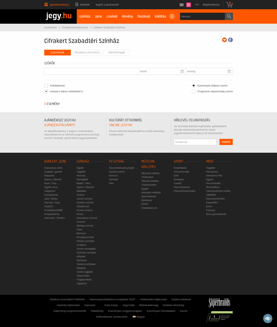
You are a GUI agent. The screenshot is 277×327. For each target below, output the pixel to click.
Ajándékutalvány (59, 4)
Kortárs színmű (85, 202)
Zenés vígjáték (85, 271)
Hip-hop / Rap (52, 202)
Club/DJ (48, 206)
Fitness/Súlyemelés (184, 190)
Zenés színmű (84, 198)
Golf (176, 175)
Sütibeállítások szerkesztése (111, 316)
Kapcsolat (89, 305)
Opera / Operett (53, 179)
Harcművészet (182, 187)
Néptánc (81, 268)
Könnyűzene (51, 194)
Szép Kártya (111, 305)
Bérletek (85, 4)
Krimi (79, 229)
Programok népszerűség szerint (215, 91)
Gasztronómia (117, 171)
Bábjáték (81, 190)
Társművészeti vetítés (218, 190)
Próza (80, 214)
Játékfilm (211, 194)
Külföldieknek (57, 85)
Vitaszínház (83, 275)
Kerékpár (179, 179)
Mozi (209, 161)
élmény (127, 16)
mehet (226, 142)
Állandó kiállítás (150, 180)
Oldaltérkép (97, 310)
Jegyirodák (129, 305)
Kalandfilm (212, 202)
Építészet (146, 200)
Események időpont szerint (212, 85)
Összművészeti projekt (121, 167)
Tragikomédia (84, 279)
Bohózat (81, 233)
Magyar (139, 316)
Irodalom (81, 244)
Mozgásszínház (85, 237)
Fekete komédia (85, 241)
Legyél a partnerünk (107, 4)
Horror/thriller (213, 183)
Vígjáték (81, 171)
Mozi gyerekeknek (216, 214)
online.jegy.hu (120, 125)
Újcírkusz (82, 260)
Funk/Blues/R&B (53, 210)
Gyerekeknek (148, 196)
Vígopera (82, 283)
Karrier (183, 310)
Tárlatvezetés (148, 184)
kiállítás (160, 16)
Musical (81, 175)
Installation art (149, 207)
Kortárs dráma (84, 210)
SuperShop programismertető (69, 310)
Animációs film (214, 175)
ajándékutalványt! (59, 125)
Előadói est (83, 206)
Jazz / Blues (51, 198)
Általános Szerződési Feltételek (67, 299)
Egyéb (80, 167)
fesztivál (144, 16)
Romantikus (212, 187)
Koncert (113, 175)
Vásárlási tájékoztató (68, 305)
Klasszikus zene (53, 167)
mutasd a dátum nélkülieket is (66, 91)
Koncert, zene (55, 161)
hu (197, 4)
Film (111, 183)
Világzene (49, 190)
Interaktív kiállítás (151, 192)
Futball (177, 183)
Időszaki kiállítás (150, 173)
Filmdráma (212, 171)
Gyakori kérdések (181, 299)
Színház (83, 161)
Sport (178, 161)
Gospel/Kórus (51, 214)
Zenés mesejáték (86, 248)
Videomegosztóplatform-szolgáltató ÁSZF (112, 299)
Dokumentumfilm (215, 198)
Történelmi (147, 177)
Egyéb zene (51, 187)
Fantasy (210, 210)
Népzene (49, 175)
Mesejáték (82, 179)
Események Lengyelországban (125, 310)
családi (112, 16)
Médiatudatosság (148, 305)
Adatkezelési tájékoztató (153, 299)
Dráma (80, 194)
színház (84, 16)
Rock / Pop (50, 183)
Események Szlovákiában (161, 310)
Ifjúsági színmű (85, 225)
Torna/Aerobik (181, 171)
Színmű (81, 221)
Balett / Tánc (84, 183)
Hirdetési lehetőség (173, 305)
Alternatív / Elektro (54, 217)
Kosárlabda (180, 167)
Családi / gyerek (53, 171)
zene (98, 16)
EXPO (144, 204)
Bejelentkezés (211, 4)
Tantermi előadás (86, 264)
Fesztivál (117, 161)
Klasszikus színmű (87, 217)
